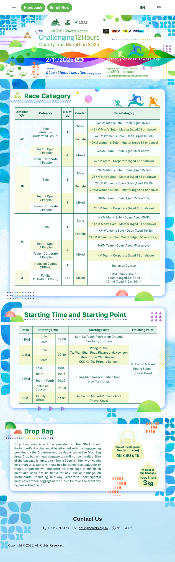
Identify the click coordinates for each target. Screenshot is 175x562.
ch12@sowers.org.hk (93, 528)
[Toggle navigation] (13, 7)
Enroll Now (59, 7)
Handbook (33, 7)
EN (142, 7)
